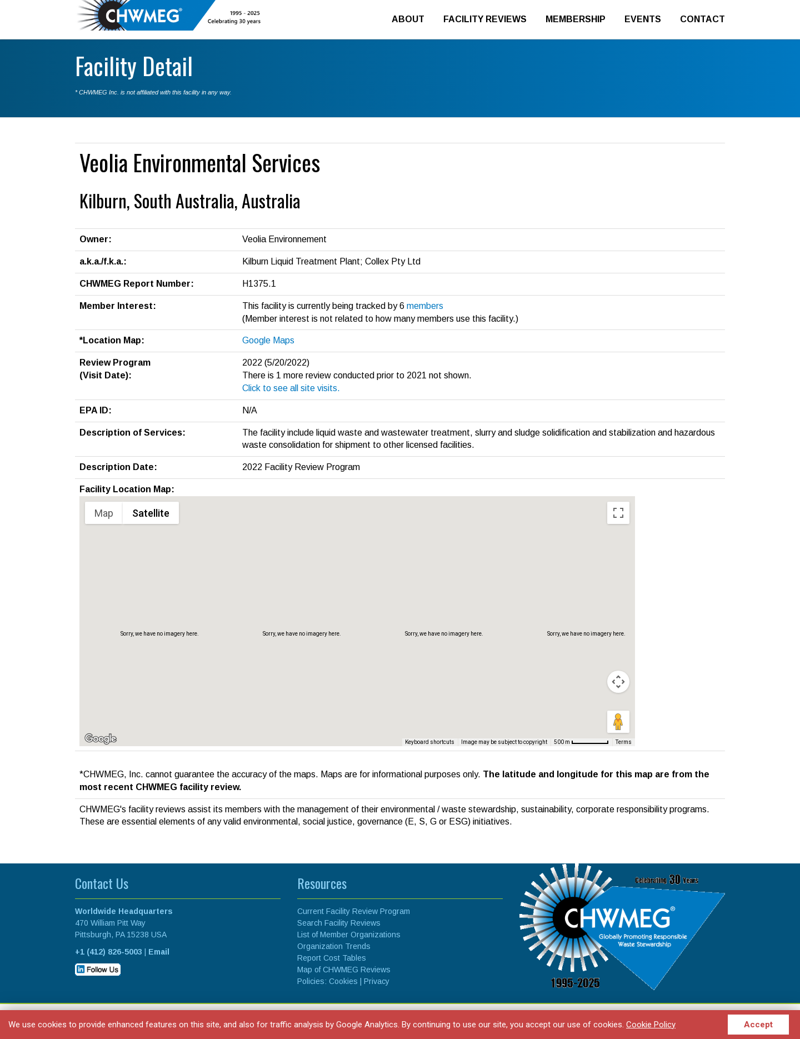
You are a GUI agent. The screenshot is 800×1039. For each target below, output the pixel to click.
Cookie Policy (651, 1025)
